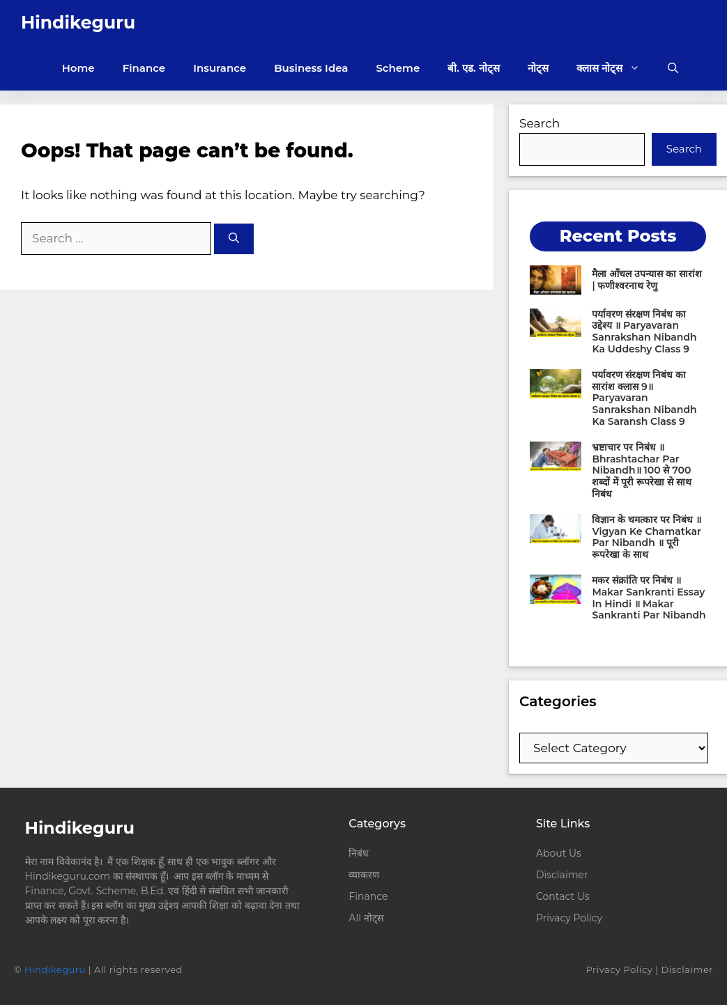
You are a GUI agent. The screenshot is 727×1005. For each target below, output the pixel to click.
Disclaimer (562, 874)
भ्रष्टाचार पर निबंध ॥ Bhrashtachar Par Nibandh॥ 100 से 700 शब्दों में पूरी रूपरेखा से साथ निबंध (641, 470)
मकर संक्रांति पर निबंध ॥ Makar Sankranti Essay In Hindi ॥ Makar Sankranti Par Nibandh (648, 597)
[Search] (234, 239)
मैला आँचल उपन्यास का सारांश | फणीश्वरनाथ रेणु (646, 279)
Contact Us (563, 896)
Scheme (398, 68)
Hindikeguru (78, 22)
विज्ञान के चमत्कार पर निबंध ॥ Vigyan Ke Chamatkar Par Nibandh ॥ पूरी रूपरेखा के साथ (646, 537)
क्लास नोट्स (615, 68)
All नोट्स (366, 918)
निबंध (360, 853)
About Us (558, 853)
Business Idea (311, 68)
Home (78, 68)
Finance (144, 68)
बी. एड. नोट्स (473, 68)
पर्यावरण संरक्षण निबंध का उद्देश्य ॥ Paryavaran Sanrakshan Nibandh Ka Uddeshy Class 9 (644, 331)
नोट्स (538, 68)
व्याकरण (364, 874)
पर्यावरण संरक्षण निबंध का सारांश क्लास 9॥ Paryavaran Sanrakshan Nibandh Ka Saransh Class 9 (644, 398)
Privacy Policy (569, 918)
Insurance (219, 68)
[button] (673, 68)
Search (539, 123)
